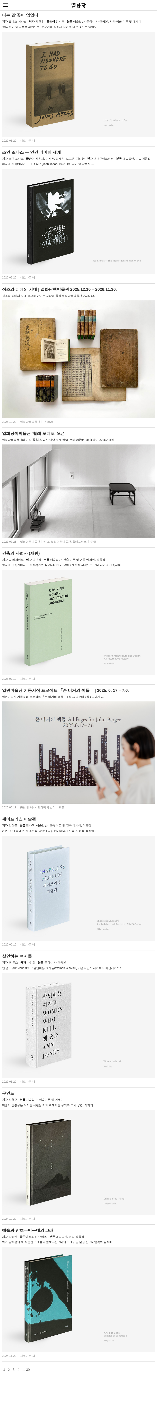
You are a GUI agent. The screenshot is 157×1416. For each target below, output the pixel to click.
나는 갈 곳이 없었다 (20, 15)
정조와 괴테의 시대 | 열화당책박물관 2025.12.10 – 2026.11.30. (59, 289)
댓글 (93, 541)
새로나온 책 (27, 140)
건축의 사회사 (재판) (21, 553)
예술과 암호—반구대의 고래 (27, 1230)
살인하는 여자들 (17, 956)
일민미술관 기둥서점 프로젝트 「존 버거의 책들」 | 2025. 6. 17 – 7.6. (65, 690)
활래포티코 (79, 541)
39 (28, 1370)
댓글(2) (48, 421)
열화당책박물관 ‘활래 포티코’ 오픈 (33, 433)
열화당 (78, 5)
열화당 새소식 (46, 807)
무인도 (8, 1093)
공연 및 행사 (28, 807)
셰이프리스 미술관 (19, 819)
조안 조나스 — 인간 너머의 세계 (31, 152)
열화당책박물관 (30, 421)
